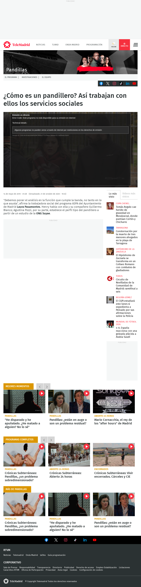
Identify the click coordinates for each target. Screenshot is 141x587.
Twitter (108, 83)
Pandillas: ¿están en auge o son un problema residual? (69, 401)
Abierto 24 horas (104, 416)
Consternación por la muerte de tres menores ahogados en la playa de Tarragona (110, 230)
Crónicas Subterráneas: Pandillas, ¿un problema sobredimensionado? (24, 454)
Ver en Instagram (65, 540)
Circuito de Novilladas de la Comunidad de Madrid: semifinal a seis (110, 278)
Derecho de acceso (85, 568)
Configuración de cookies (91, 570)
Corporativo (12, 562)
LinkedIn (127, 83)
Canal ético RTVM (11, 570)
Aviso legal (63, 570)
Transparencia (43, 568)
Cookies (73, 570)
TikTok (121, 83)
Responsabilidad (27, 568)
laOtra (43, 555)
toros (119, 276)
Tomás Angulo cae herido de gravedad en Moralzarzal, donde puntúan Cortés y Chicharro (110, 205)
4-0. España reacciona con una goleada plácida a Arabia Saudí (110, 324)
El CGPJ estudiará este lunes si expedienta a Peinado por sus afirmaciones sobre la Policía (110, 299)
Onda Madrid (72, 45)
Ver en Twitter (56, 540)
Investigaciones (29, 77)
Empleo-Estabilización (106, 568)
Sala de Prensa (10, 568)
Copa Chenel (122, 203)
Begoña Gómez (124, 297)
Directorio (57, 568)
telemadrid (12, 581)
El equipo (46, 77)
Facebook (101, 83)
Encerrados (101, 469)
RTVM (6, 550)
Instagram (114, 83)
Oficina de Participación (32, 570)
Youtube (134, 83)
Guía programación (57, 555)
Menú (135, 44)
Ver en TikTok (75, 540)
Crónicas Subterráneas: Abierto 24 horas (69, 454)
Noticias (40, 45)
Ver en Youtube (94, 540)
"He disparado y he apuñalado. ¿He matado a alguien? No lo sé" (24, 401)
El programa (11, 77)
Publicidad (69, 568)
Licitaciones (124, 568)
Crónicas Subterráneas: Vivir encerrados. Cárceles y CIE (114, 454)
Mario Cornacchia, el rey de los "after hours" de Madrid (114, 401)
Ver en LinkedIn (85, 540)
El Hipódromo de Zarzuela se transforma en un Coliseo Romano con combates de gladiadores (110, 251)
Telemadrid (18, 555)
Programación (94, 45)
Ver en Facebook (46, 540)
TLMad (55, 45)
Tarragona (122, 228)
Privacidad (50, 570)
